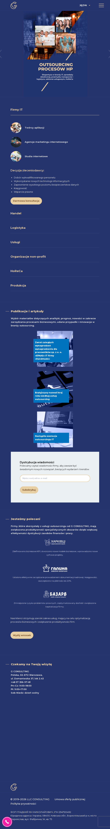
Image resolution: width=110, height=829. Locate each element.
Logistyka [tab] (18, 227)
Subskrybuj (29, 489)
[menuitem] (85, 5)
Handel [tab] (15, 213)
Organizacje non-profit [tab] (28, 256)
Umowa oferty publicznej (69, 799)
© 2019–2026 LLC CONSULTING (29, 799)
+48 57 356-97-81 (21, 682)
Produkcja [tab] (18, 285)
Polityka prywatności (23, 803)
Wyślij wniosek (22, 635)
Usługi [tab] (15, 242)
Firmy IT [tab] (16, 109)
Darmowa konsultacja (26, 200)
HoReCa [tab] (16, 271)
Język (83, 5)
